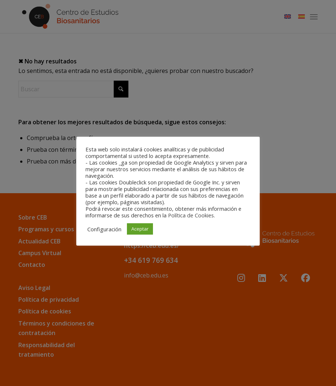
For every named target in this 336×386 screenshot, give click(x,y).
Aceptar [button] (140, 228)
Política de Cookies (191, 215)
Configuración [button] (104, 229)
